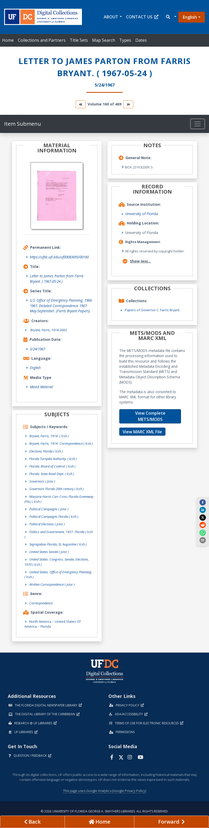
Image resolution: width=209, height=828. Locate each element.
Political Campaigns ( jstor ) (48, 509)
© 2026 (105, 811)
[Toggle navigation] (197, 124)
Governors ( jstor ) (42, 481)
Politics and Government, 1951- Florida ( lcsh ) (58, 534)
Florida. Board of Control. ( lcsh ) (52, 466)
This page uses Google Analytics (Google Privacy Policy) (104, 790)
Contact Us (142, 17)
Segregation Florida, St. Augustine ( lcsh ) (58, 544)
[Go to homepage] (100, 822)
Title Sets (79, 40)
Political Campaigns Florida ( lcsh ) (53, 516)
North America (40, 621)
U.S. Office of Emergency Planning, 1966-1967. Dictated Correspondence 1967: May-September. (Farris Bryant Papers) (61, 305)
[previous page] (32, 822)
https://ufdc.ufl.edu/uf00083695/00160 (59, 256)
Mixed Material (41, 386)
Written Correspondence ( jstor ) (52, 584)
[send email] (202, 540)
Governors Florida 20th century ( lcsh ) (56, 488)
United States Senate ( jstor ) (49, 551)
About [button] (111, 17)
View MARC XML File (142, 432)
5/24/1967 (37, 348)
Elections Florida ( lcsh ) (46, 451)
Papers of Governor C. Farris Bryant (152, 310)
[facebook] (202, 502)
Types (125, 40)
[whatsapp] (202, 532)
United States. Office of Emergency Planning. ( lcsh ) (58, 574)
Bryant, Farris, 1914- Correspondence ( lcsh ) (61, 443)
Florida (45, 626)
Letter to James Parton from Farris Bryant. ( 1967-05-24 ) (56, 278)
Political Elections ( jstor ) (47, 524)
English (190, 17)
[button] (170, 17)
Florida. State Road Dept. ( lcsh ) (51, 473)
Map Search (103, 40)
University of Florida (141, 213)
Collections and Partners (42, 40)
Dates (141, 40)
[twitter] (202, 517)
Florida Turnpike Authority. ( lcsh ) (53, 458)
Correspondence (41, 603)
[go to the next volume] (128, 104)
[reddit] (202, 524)
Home (8, 40)
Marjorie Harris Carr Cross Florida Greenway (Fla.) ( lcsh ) (58, 499)
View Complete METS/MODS (150, 416)
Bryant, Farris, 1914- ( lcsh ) (49, 436)
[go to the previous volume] (81, 104)
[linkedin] (202, 509)
